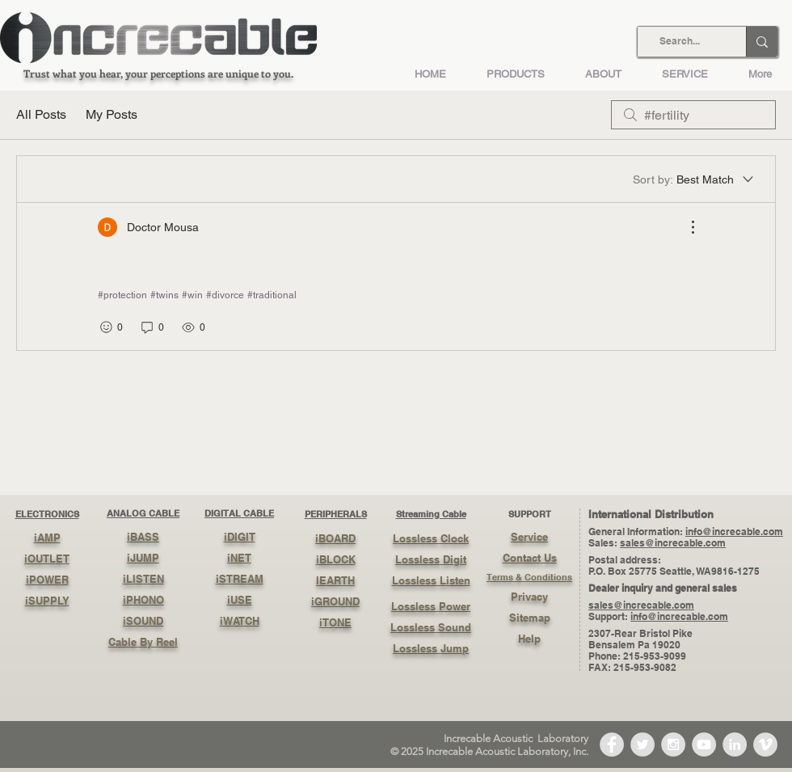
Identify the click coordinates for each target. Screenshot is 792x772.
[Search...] (679, 42)
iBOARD (335, 538)
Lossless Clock (431, 538)
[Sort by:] (694, 179)
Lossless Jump (431, 648)
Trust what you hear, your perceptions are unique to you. (158, 73)
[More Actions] (684, 227)
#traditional (272, 295)
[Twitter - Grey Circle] (642, 744)
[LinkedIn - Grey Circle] (734, 744)
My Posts (111, 114)
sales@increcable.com (673, 543)
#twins (164, 295)
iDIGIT (239, 536)
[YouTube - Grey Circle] (704, 744)
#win (192, 295)
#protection (122, 295)
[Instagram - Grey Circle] (673, 744)
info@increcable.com (734, 531)
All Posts (41, 114)
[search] (693, 114)
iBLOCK (336, 559)
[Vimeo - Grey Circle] (765, 744)
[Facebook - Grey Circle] (612, 744)
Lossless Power (430, 606)
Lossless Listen (431, 580)
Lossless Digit (430, 559)
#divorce (225, 295)
